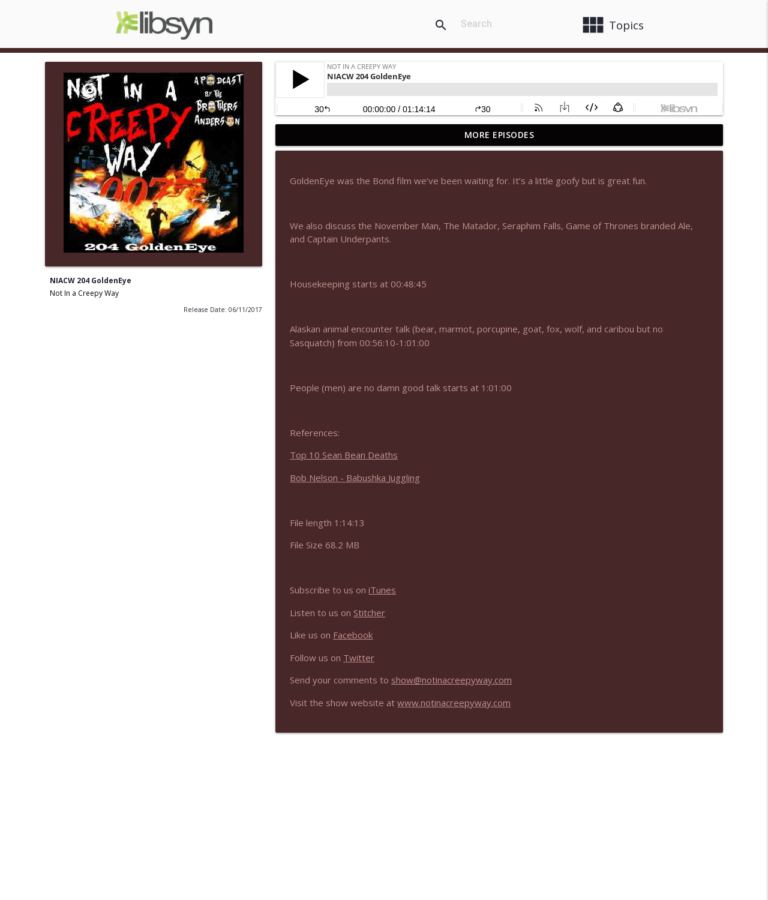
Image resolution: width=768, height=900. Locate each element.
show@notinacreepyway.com (451, 680)
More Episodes (499, 134)
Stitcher (369, 613)
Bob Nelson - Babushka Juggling (355, 478)
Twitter (358, 658)
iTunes (382, 590)
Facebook (353, 635)
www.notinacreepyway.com (454, 703)
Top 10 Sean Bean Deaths (344, 455)
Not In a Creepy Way (84, 293)
